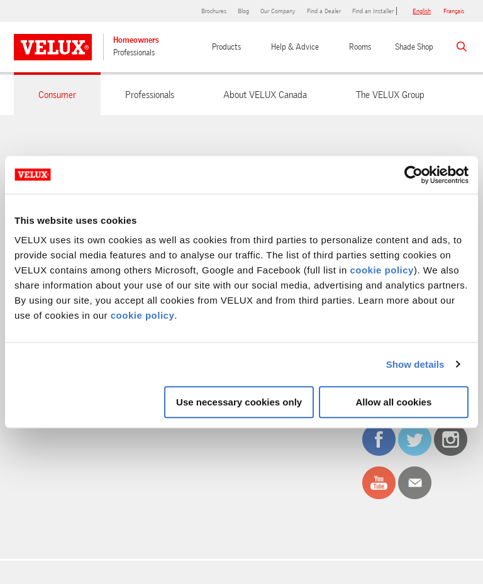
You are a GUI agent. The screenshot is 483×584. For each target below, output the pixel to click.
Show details (415, 364)
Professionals (134, 52)
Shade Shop (414, 47)
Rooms (360, 47)
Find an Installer (373, 11)
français (453, 11)
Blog (243, 11)
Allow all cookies (393, 402)
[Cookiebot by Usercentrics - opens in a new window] (413, 174)
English (422, 11)
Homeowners (136, 40)
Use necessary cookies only (239, 402)
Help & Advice (295, 47)
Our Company (278, 11)
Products (226, 47)
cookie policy (382, 270)
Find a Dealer (324, 11)
